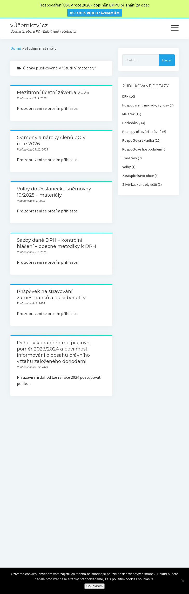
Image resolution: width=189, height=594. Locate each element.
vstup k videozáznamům (94, 12)
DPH (125, 96)
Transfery (129, 158)
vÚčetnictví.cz (29, 25)
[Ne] (182, 580)
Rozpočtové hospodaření (142, 149)
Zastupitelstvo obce (138, 175)
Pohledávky (131, 122)
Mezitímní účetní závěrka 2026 (53, 92)
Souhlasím (94, 586)
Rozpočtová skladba (138, 140)
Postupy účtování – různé (141, 131)
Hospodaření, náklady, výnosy (145, 105)
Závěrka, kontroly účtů (139, 184)
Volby (126, 166)
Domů (15, 48)
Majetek (128, 114)
